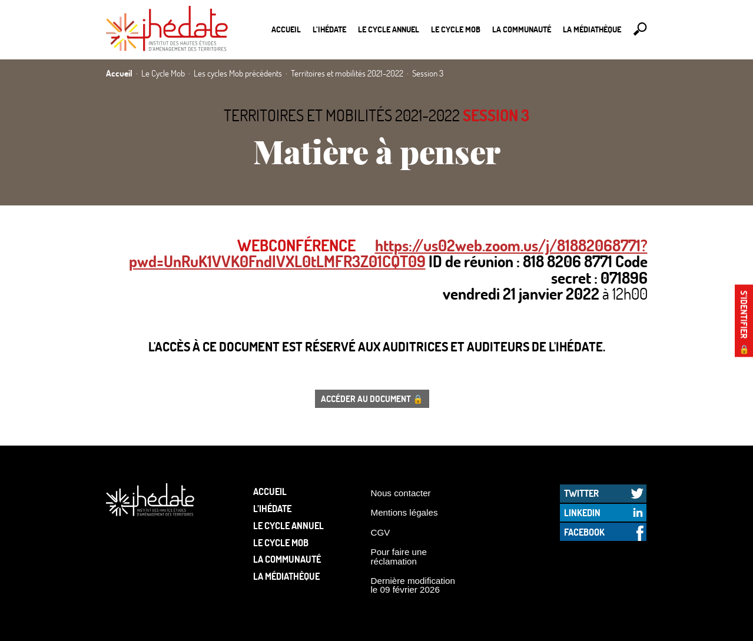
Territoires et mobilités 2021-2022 (342, 115)
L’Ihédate (329, 29)
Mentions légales (404, 512)
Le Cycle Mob (455, 29)
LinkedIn (582, 512)
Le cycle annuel (388, 29)
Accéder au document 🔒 (372, 398)
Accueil (286, 29)
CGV (380, 532)
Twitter (581, 493)
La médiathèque (592, 29)
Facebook (584, 532)
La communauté (521, 29)
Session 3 (496, 115)
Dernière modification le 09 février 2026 (413, 585)
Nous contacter (401, 493)
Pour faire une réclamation (399, 556)
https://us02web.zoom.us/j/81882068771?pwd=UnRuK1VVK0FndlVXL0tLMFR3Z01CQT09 (388, 253)
